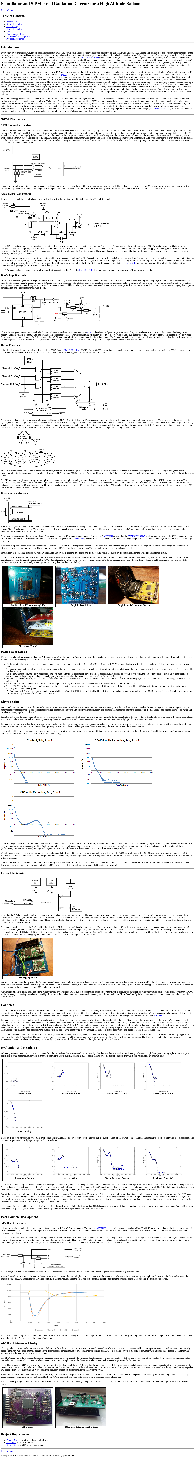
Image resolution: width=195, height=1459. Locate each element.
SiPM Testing (12, 26)
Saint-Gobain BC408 (90, 58)
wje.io (64, 74)
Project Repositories (15, 39)
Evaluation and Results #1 (17, 34)
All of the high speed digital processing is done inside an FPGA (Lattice (32, 350)
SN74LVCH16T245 (136, 536)
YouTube (158, 1015)
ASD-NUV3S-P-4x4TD (160, 108)
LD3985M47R (85, 270)
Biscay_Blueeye (13, 1440)
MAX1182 (101, 1228)
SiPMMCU (11, 1445)
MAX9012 (108, 536)
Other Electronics (14, 29)
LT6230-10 (131, 263)
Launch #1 (11, 31)
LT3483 (90, 332)
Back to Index (7, 10)
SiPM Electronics (14, 24)
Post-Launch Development (18, 36)
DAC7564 (79, 538)
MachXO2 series (71, 350)
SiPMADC (11, 1442)
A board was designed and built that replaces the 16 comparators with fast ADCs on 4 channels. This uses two (49, 1228)
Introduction (11, 22)
